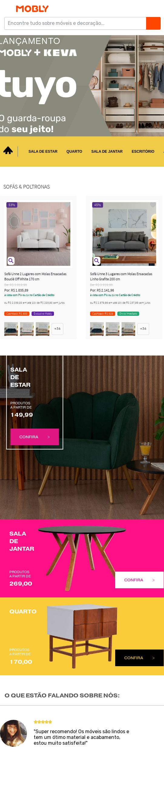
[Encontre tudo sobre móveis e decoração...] (77, 23)
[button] (11, 261)
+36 (57, 329)
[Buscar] (153, 23)
